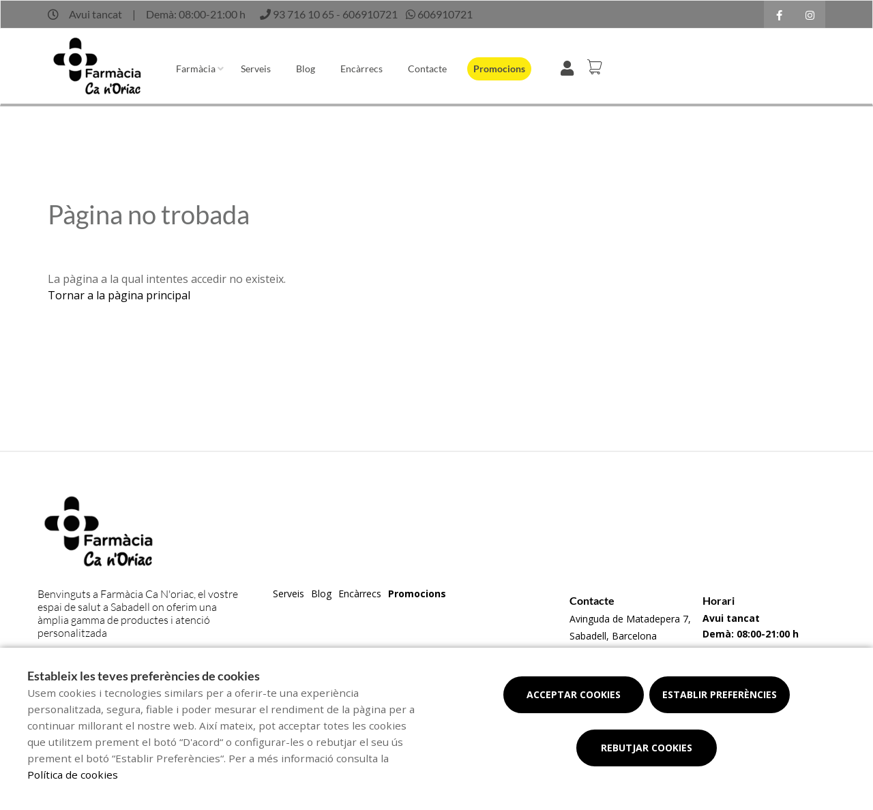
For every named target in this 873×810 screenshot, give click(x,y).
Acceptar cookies (574, 694)
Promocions (499, 68)
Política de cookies (72, 774)
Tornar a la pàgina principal (119, 295)
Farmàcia (196, 68)
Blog (305, 68)
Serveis (256, 68)
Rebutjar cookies (646, 747)
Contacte (427, 68)
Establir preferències (719, 694)
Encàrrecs (361, 68)
